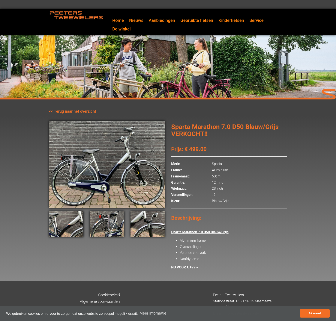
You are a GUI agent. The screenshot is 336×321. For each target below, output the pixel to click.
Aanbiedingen (162, 20)
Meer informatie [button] (153, 313)
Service (256, 20)
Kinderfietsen (231, 20)
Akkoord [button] (315, 313)
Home (118, 20)
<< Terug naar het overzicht (72, 111)
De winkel (121, 29)
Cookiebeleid (109, 295)
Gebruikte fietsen (196, 20)
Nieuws (136, 20)
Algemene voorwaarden (100, 301)
